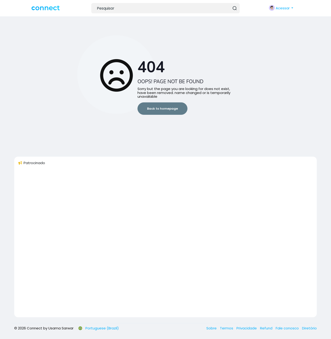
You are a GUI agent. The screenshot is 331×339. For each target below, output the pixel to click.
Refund (266, 328)
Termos (227, 328)
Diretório (309, 328)
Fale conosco (288, 328)
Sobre (212, 328)
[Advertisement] (158, 243)
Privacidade (247, 328)
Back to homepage (162, 108)
